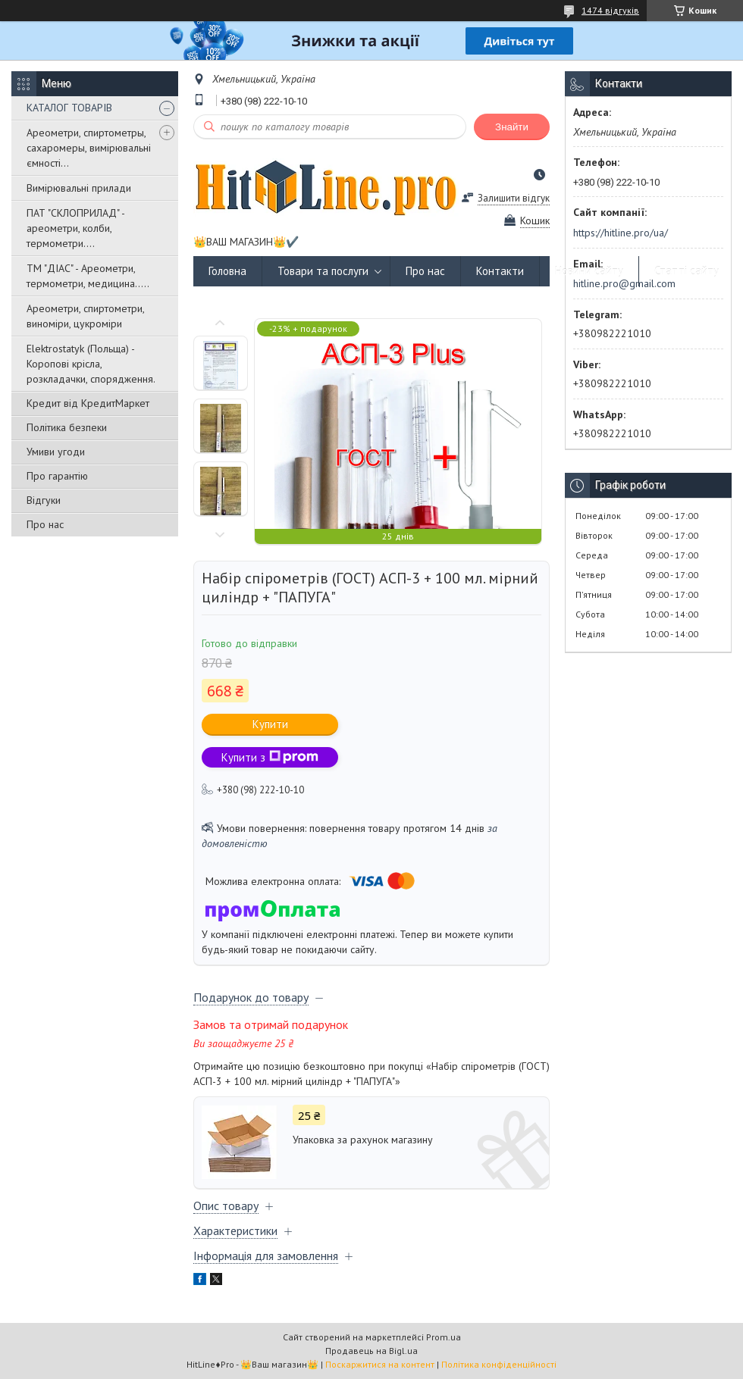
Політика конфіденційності (498, 1364)
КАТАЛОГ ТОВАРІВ (69, 107)
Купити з (269, 757)
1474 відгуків (610, 10)
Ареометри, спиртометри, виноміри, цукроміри (85, 316)
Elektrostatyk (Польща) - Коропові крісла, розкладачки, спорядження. (91, 364)
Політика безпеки (67, 427)
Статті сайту (686, 271)
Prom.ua (443, 1337)
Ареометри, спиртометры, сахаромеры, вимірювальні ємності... (89, 148)
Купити (270, 724)
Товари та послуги (322, 271)
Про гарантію (57, 476)
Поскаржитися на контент (379, 1364)
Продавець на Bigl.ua (371, 1350)
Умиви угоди (56, 451)
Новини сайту (589, 271)
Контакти (500, 271)
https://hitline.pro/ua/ (620, 232)
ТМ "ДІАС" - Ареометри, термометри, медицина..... (88, 275)
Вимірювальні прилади (79, 188)
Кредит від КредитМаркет (88, 403)
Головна (227, 271)
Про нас (45, 524)
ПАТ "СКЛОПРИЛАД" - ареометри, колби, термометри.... (75, 228)
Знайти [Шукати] (511, 127)
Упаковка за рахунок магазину (363, 1139)
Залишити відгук (514, 198)
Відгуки (44, 500)
